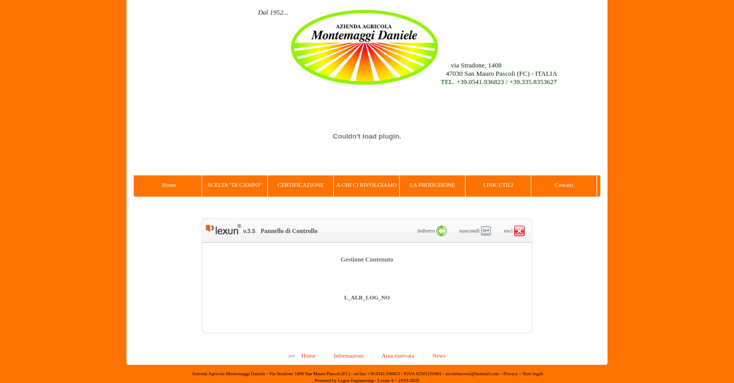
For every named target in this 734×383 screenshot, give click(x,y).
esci (514, 230)
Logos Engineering (356, 380)
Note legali (533, 373)
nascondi (475, 230)
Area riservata (398, 355)
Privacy (510, 373)
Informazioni (348, 355)
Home (308, 355)
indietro (432, 230)
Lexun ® (385, 380)
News (438, 355)
